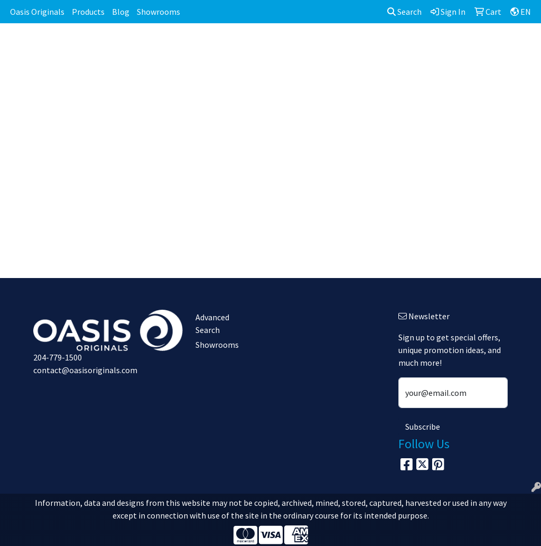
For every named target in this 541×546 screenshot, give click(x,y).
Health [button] (415, 46)
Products (88, 11)
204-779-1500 (57, 357)
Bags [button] (238, 46)
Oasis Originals (37, 11)
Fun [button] (325, 46)
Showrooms (158, 11)
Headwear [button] (367, 46)
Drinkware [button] (282, 46)
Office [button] (455, 46)
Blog (120, 11)
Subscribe (422, 426)
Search (404, 11)
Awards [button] (198, 46)
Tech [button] (492, 46)
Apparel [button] (153, 46)
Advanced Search (212, 323)
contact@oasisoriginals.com (85, 370)
